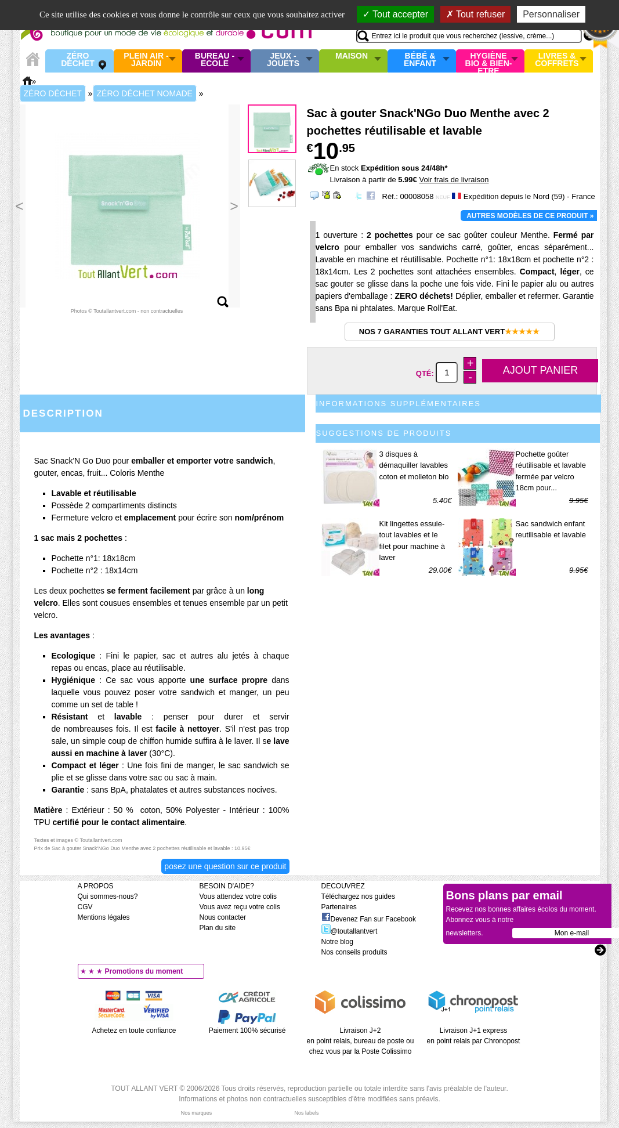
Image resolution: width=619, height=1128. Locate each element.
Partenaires (339, 907)
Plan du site (218, 928)
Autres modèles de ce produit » (529, 216)
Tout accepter (395, 14)
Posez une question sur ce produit (225, 866)
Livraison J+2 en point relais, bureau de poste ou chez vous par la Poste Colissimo (360, 1040)
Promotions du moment (144, 971)
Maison (351, 56)
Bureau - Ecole (214, 60)
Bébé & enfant (420, 60)
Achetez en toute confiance (134, 1030)
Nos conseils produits (354, 952)
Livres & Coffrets (556, 60)
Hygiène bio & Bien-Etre (488, 61)
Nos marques (196, 1113)
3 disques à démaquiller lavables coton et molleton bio (414, 465)
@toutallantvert (349, 931)
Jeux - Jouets (283, 60)
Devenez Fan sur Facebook (368, 919)
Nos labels (306, 1113)
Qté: (426, 372)
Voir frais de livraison (453, 179)
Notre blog (337, 942)
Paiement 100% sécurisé (247, 1030)
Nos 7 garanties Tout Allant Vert (449, 331)
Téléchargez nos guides (358, 896)
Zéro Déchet (78, 60)
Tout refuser (475, 14)
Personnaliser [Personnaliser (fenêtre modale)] (551, 14)
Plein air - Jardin (146, 60)
